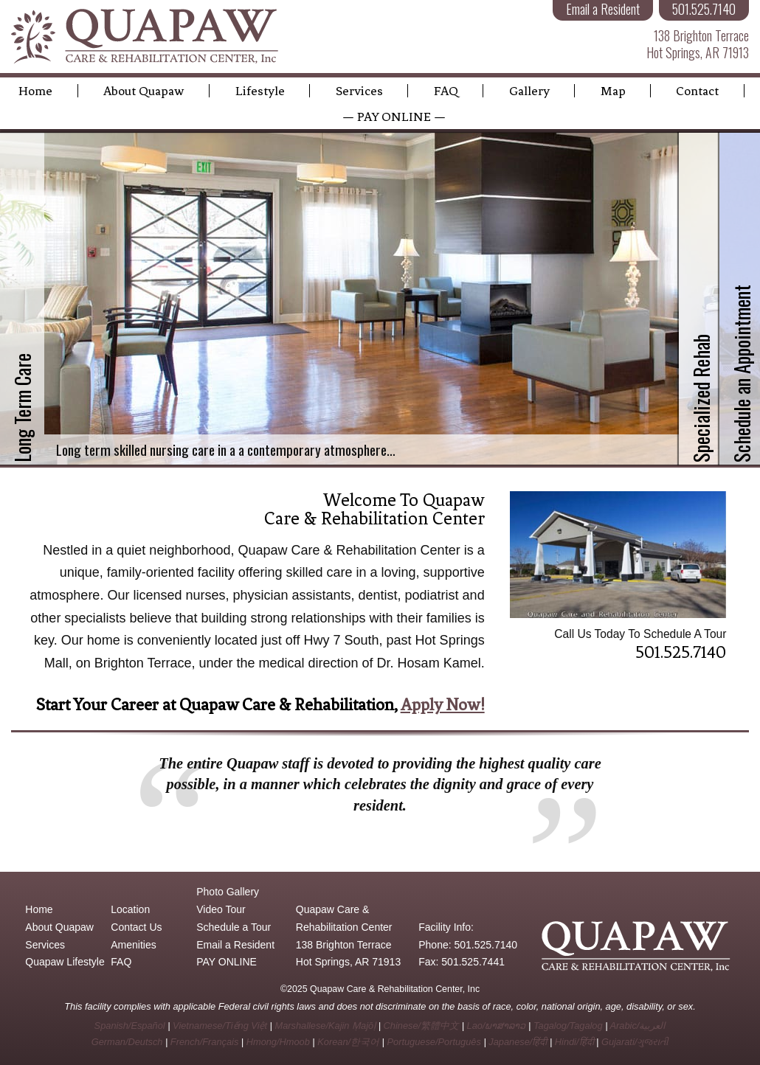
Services (359, 90)
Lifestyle (260, 90)
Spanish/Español (129, 1025)
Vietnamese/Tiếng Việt (220, 1025)
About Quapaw (143, 90)
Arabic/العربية (638, 1025)
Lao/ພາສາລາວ (496, 1025)
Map (613, 90)
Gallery (529, 90)
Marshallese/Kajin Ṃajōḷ (325, 1025)
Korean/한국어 (348, 1041)
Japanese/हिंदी (517, 1041)
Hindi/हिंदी (574, 1041)
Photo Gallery (227, 892)
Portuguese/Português (434, 1041)
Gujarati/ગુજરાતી (635, 1041)
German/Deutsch (127, 1041)
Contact (697, 90)
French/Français (204, 1041)
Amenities (133, 945)
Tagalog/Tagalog (568, 1025)
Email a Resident (235, 945)
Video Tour (220, 909)
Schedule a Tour (233, 927)
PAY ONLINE (226, 962)
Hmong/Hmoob (278, 1041)
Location (130, 909)
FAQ (446, 90)
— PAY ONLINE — (394, 116)
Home (35, 90)
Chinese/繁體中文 (422, 1025)
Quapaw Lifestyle (64, 962)
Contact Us (136, 927)
